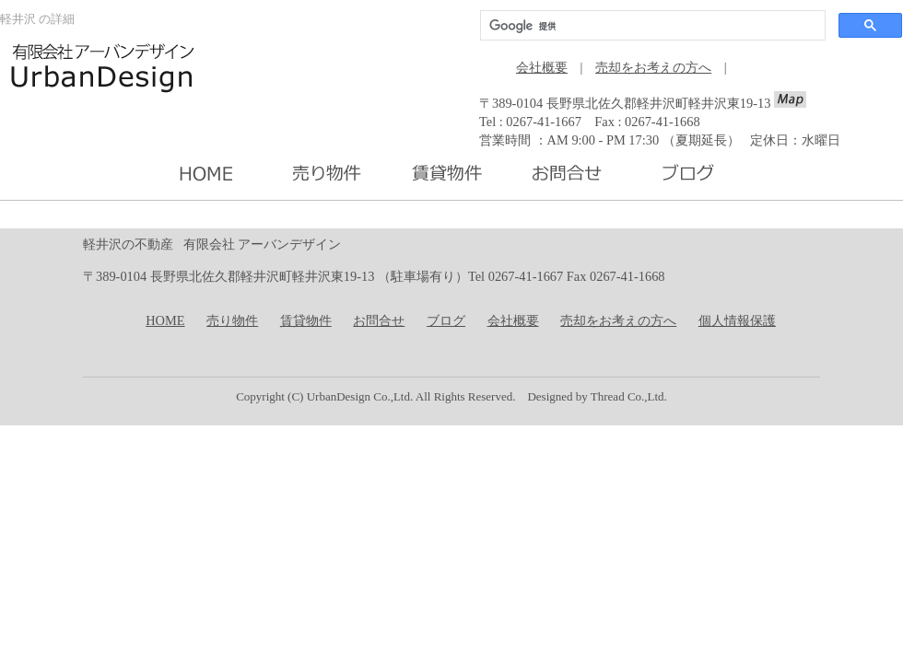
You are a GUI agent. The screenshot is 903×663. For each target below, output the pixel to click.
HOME (165, 320)
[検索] (651, 25)
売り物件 (232, 320)
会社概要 (542, 67)
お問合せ (379, 320)
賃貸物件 (306, 320)
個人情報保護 (737, 320)
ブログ (446, 320)
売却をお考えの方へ (653, 67)
